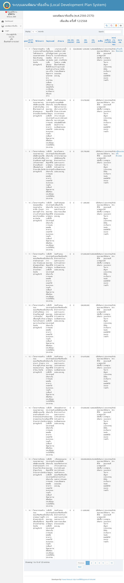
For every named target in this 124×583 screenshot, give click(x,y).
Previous (81, 563)
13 (111, 563)
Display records (34, 31)
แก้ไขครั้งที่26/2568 (119, 50)
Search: (110, 32)
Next (79, 567)
